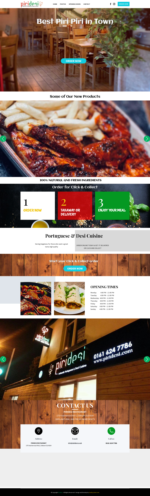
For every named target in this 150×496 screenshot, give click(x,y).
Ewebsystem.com (94, 492)
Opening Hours (75, 4)
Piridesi (60, 492)
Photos (63, 4)
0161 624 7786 (111, 443)
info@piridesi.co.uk (75, 443)
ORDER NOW (123, 4)
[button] (3, 139)
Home (55, 4)
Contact (86, 4)
